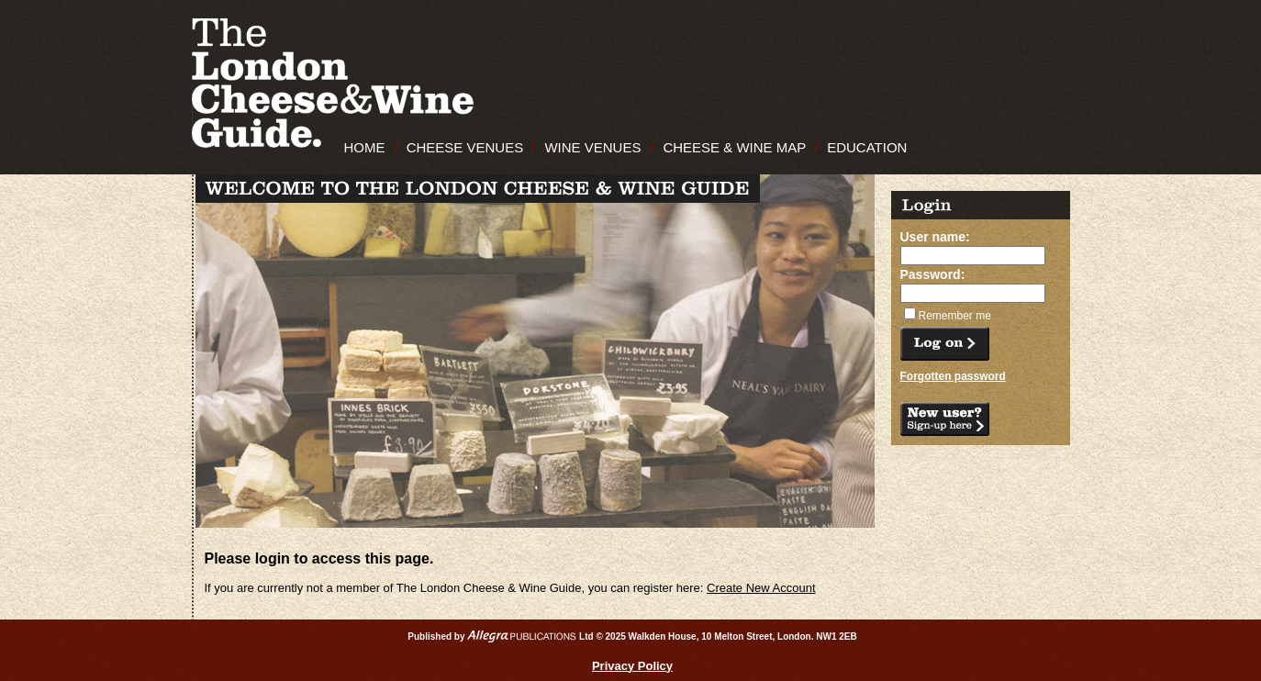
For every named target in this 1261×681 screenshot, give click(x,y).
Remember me (955, 315)
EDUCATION (867, 147)
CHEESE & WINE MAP (734, 147)
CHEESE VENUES (465, 147)
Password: (932, 274)
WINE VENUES (592, 147)
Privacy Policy (632, 666)
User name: (935, 236)
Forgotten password (953, 376)
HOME (364, 147)
